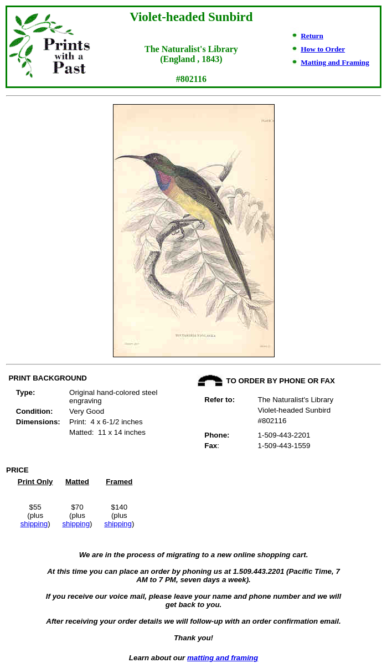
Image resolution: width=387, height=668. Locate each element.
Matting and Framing (335, 62)
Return (312, 36)
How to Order (323, 49)
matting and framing (222, 658)
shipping (34, 524)
